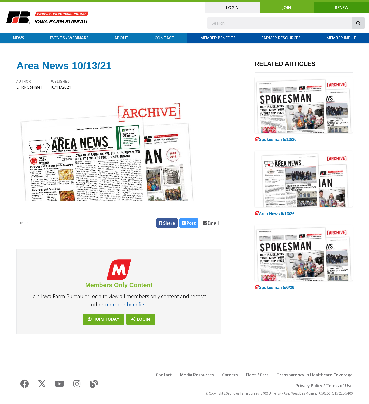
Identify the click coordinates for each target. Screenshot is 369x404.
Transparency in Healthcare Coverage (315, 375)
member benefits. (126, 304)
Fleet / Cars (257, 375)
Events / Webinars (69, 38)
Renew (341, 8)
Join (287, 8)
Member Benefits (218, 38)
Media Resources (197, 375)
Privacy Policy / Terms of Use (324, 385)
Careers (230, 375)
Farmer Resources (281, 38)
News (18, 38)
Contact (165, 38)
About (121, 38)
